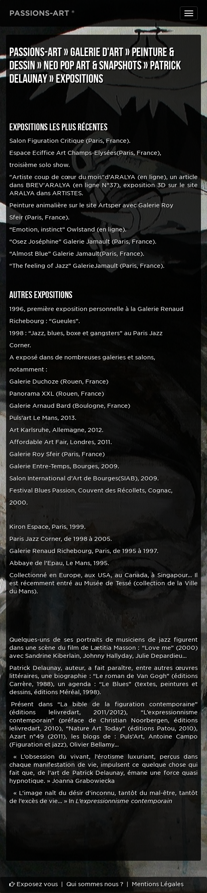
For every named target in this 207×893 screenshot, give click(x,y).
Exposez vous (33, 884)
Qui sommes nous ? (94, 884)
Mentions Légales (158, 884)
